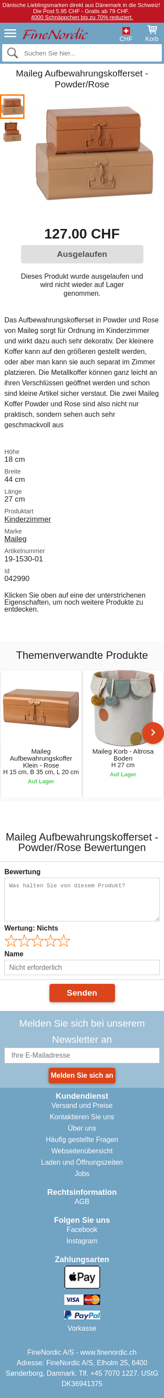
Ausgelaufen (82, 254)
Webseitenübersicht (81, 1151)
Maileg (15, 538)
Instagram (82, 1241)
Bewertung (22, 871)
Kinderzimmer (27, 519)
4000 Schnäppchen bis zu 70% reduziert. (82, 17)
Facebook (81, 1229)
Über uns (82, 1128)
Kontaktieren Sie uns (82, 1117)
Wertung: (31, 928)
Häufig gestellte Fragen (82, 1139)
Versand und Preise (82, 1105)
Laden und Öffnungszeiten (82, 1162)
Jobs (82, 1173)
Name (14, 954)
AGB (82, 1201)
